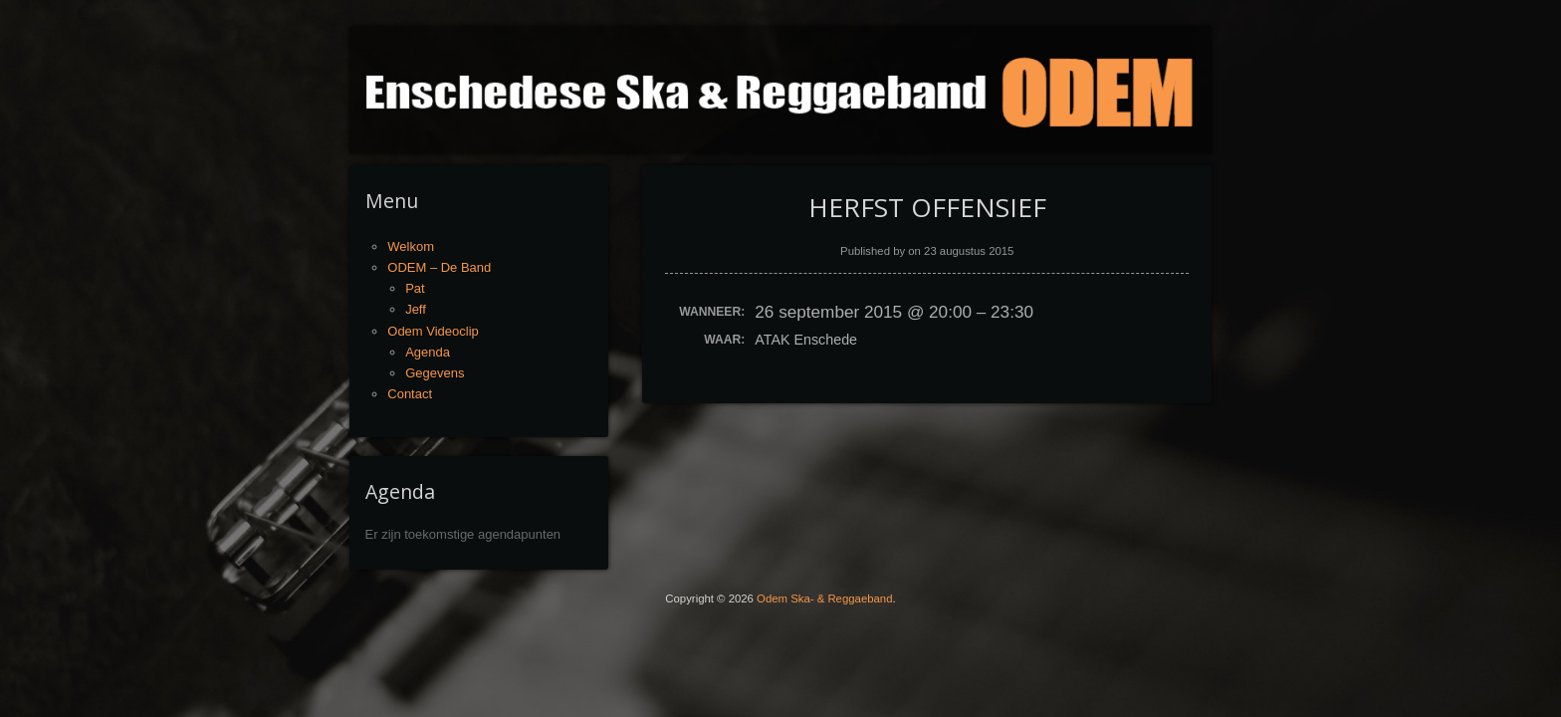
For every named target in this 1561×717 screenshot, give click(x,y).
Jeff (415, 309)
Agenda (427, 352)
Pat (415, 288)
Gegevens (434, 372)
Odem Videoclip (433, 331)
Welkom (410, 246)
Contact (409, 393)
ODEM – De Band (439, 267)
